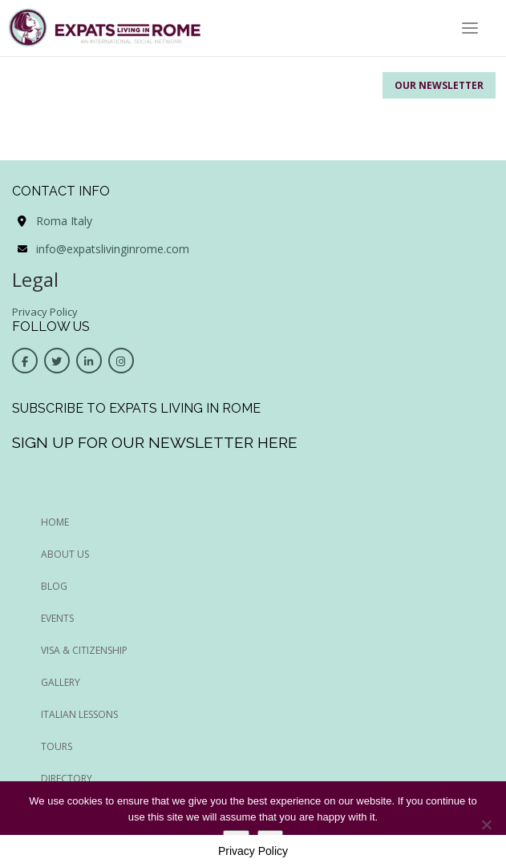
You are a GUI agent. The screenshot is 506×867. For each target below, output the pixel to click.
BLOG (54, 586)
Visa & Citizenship (84, 650)
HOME (55, 522)
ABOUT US (65, 554)
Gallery (60, 682)
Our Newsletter (439, 85)
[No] (486, 825)
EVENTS (57, 618)
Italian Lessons (79, 714)
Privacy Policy (45, 311)
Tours (56, 746)
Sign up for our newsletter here (155, 442)
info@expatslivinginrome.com (112, 248)
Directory (66, 778)
